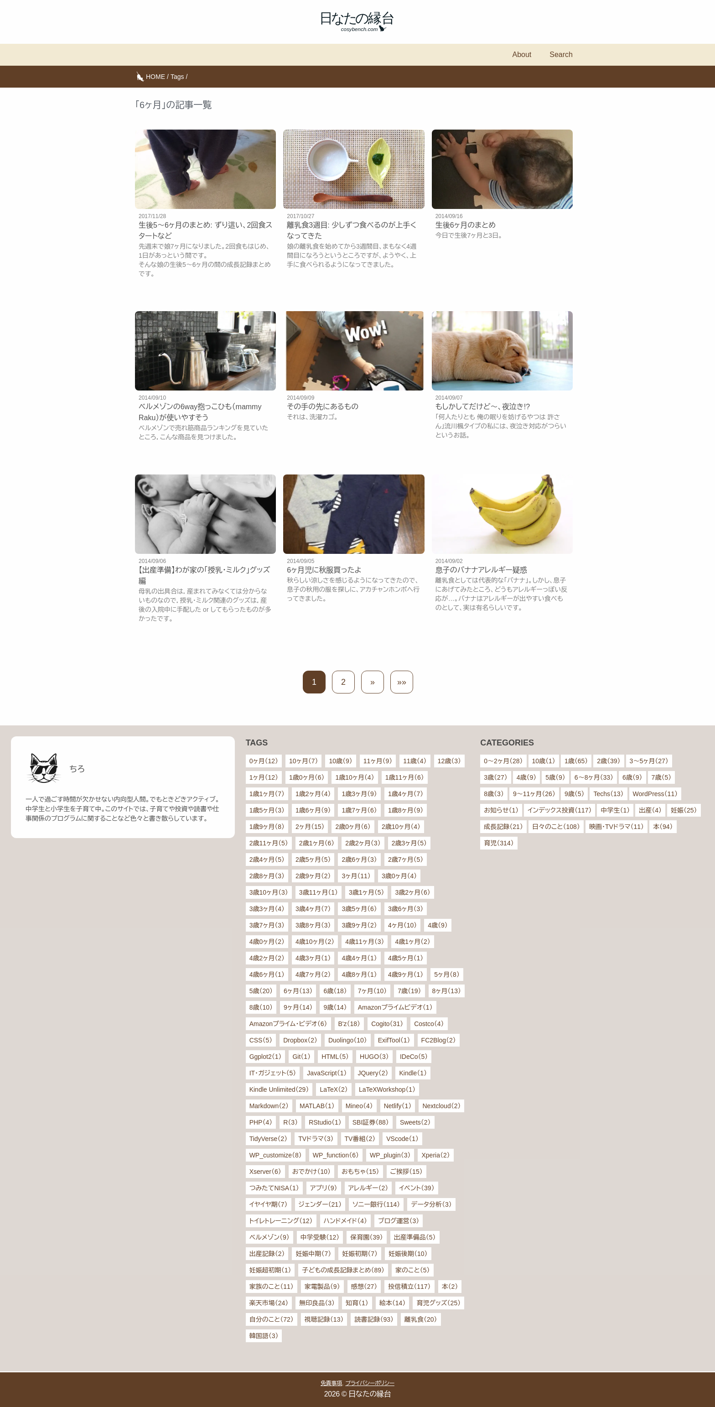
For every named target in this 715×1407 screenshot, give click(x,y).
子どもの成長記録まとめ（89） (343, 1270)
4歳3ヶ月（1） (313, 958)
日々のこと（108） (556, 826)
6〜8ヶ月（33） (594, 777)
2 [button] (343, 682)
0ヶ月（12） (263, 761)
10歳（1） (543, 761)
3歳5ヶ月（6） (359, 908)
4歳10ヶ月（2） (314, 941)
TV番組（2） (360, 1138)
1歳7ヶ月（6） (359, 810)
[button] (372, 682)
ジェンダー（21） (320, 1204)
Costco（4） (429, 1023)
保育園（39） (366, 1237)
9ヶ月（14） (298, 1007)
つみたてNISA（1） (274, 1188)
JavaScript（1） (327, 1073)
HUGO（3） (374, 1056)
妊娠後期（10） (408, 1253)
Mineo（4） (359, 1106)
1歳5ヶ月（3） (267, 810)
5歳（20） (261, 991)
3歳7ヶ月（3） (267, 925)
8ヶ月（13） (446, 991)
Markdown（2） (269, 1106)
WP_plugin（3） (390, 1155)
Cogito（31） (387, 1023)
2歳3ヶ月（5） (409, 843)
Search (561, 54)
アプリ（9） (323, 1188)
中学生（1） (615, 810)
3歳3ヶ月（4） (267, 908)
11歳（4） (414, 761)
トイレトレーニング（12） (281, 1221)
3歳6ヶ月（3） (405, 908)
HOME (155, 76)
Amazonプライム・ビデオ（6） (288, 1023)
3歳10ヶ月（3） (268, 892)
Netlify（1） (398, 1106)
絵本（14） (392, 1303)
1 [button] (314, 682)
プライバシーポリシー (369, 1383)
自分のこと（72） (271, 1319)
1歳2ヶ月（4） (313, 793)
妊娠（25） (684, 810)
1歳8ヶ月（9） (405, 810)
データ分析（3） (431, 1204)
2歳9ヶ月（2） (313, 876)
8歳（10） (261, 1007)
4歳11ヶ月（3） (364, 941)
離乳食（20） (420, 1319)
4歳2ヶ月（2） (267, 958)
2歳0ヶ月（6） (352, 826)
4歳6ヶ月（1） (267, 974)
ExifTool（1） (394, 1040)
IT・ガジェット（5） (272, 1073)
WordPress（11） (655, 793)
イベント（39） (416, 1188)
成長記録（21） (503, 826)
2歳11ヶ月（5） (268, 843)
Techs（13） (608, 793)
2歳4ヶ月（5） (267, 859)
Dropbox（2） (300, 1040)
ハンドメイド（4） (345, 1221)
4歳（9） (438, 925)
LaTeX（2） (333, 1089)
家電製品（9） (322, 1286)
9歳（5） (575, 793)
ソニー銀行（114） (376, 1204)
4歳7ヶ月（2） (313, 974)
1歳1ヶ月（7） (267, 793)
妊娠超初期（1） (270, 1270)
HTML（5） (335, 1056)
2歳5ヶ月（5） (313, 859)
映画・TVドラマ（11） (616, 826)
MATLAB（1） (317, 1106)
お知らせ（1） (501, 810)
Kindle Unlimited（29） (279, 1089)
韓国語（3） (264, 1335)
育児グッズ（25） (438, 1303)
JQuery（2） (373, 1073)
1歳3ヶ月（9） (359, 793)
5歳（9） (555, 777)
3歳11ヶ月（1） (318, 892)
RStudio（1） (325, 1122)
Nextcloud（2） (441, 1106)
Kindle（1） (413, 1073)
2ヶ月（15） (309, 826)
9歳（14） (335, 1007)
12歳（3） (449, 761)
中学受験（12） (320, 1237)
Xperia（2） (435, 1155)
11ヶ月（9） (377, 761)
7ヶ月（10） (372, 991)
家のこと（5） (412, 1270)
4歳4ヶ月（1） (359, 958)
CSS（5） (261, 1040)
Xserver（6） (265, 1171)
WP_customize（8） (275, 1155)
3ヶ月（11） (356, 876)
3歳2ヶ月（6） (412, 892)
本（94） (663, 826)
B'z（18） (349, 1023)
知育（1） (357, 1303)
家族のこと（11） (271, 1286)
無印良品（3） (317, 1303)
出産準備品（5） (415, 1237)
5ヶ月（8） (447, 974)
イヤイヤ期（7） (268, 1204)
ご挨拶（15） (406, 1171)
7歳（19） (409, 991)
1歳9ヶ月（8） (267, 826)
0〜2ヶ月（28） (503, 761)
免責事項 (331, 1383)
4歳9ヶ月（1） (405, 974)
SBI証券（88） (370, 1122)
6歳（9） (632, 777)
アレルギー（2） (368, 1188)
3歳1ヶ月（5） (366, 892)
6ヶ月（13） (298, 991)
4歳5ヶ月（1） (405, 958)
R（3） (290, 1122)
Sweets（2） (415, 1122)
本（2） (450, 1286)
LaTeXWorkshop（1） (387, 1089)
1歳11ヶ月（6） (404, 777)
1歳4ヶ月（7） (405, 793)
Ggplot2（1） (265, 1056)
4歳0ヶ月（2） (267, 941)
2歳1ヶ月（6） (316, 843)
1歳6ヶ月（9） (313, 810)
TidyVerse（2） (268, 1138)
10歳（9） (340, 761)
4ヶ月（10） (402, 925)
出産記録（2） (267, 1253)
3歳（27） (495, 777)
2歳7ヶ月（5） (405, 859)
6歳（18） (335, 991)
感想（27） (364, 1286)
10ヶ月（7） (303, 761)
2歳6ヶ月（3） (359, 859)
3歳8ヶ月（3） (313, 925)
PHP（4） (261, 1122)
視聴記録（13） (324, 1319)
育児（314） (498, 843)
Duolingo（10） (347, 1040)
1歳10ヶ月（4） (354, 777)
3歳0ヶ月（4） (399, 876)
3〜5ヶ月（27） (649, 761)
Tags (177, 76)
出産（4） (650, 810)
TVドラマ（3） (315, 1138)
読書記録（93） (374, 1319)
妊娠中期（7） (313, 1253)
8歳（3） (494, 793)
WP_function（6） (336, 1155)
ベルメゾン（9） (269, 1237)
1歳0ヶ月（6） (306, 777)
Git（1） (301, 1056)
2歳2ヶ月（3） (362, 843)
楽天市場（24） (269, 1303)
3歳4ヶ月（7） (313, 908)
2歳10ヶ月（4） (401, 826)
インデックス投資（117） (559, 810)
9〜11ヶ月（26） (534, 793)
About (521, 54)
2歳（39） (608, 761)
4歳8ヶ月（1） (359, 974)
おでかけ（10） (311, 1171)
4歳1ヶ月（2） (412, 941)
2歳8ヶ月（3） (267, 876)
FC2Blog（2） (438, 1040)
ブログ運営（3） (398, 1221)
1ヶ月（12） (263, 777)
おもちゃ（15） (360, 1171)
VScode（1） (402, 1138)
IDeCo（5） (414, 1056)
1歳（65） (576, 761)
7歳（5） (662, 777)
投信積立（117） (409, 1286)
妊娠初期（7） (360, 1253)
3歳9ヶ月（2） (359, 925)
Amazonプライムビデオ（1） (395, 1007)
